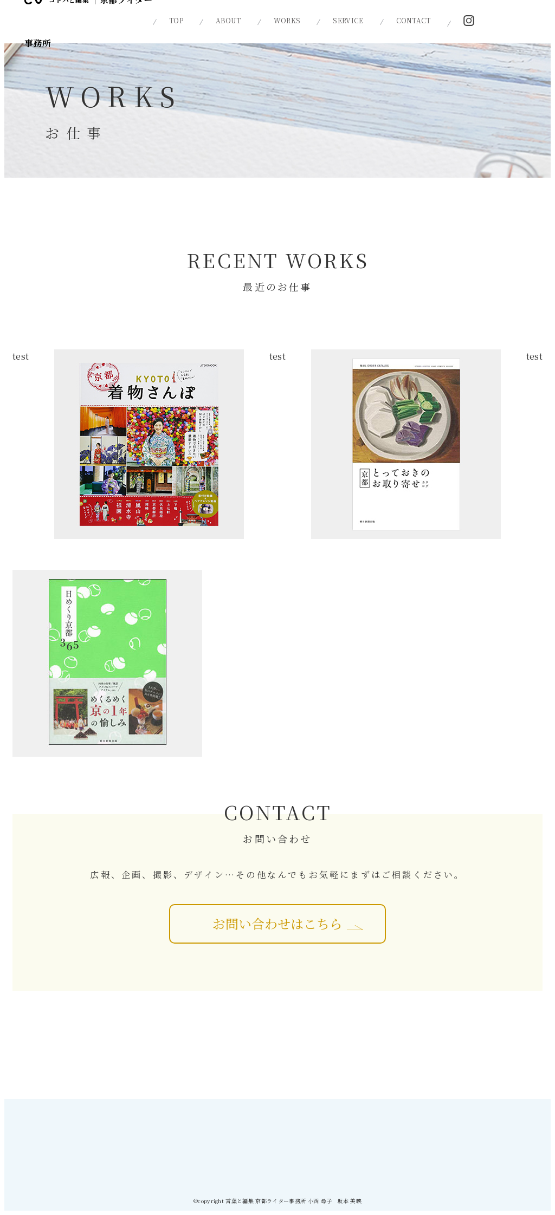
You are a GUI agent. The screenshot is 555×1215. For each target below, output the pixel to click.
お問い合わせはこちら (277, 923)
